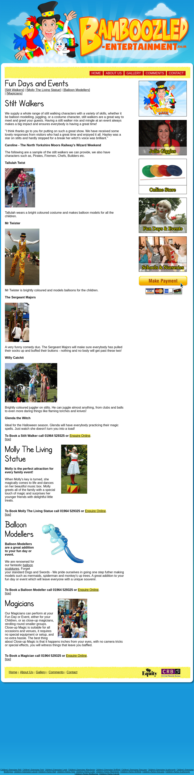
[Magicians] (15, 93)
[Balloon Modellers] (76, 90)
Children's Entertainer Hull (11, 770)
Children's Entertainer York (33, 770)
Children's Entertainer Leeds (56, 770)
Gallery (133, 73)
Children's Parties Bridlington (86, 774)
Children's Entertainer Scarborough (161, 770)
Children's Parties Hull (47, 772)
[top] (8, 439)
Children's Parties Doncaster (153, 772)
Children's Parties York (66, 772)
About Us (114, 73)
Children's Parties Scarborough (177, 772)
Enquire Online (80, 435)
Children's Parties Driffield (130, 772)
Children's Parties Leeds (85, 772)
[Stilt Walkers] (14, 90)
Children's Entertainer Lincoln (26, 772)
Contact (176, 73)
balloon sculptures (19, 566)
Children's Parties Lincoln (109, 774)
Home (96, 73)
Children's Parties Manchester (107, 772)
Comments (155, 73)
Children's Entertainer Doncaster (134, 770)
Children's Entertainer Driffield (108, 770)
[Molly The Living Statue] (43, 90)
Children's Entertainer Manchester (81, 770)
